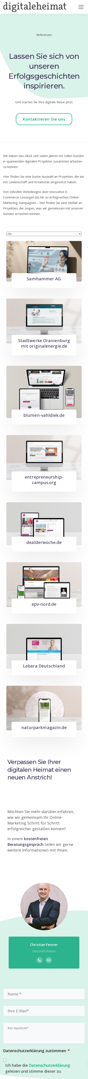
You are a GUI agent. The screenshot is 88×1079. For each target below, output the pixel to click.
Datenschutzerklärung (49, 1065)
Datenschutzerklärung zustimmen (36, 1050)
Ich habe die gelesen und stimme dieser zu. (37, 1068)
